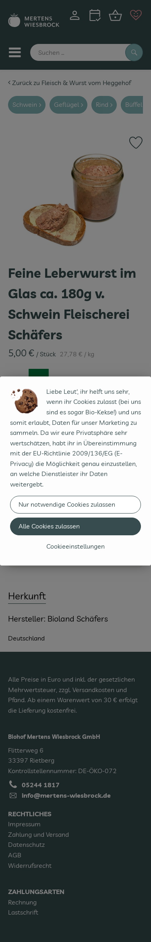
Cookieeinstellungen (75, 546)
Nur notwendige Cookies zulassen (67, 504)
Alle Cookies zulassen (49, 526)
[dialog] (75, 471)
